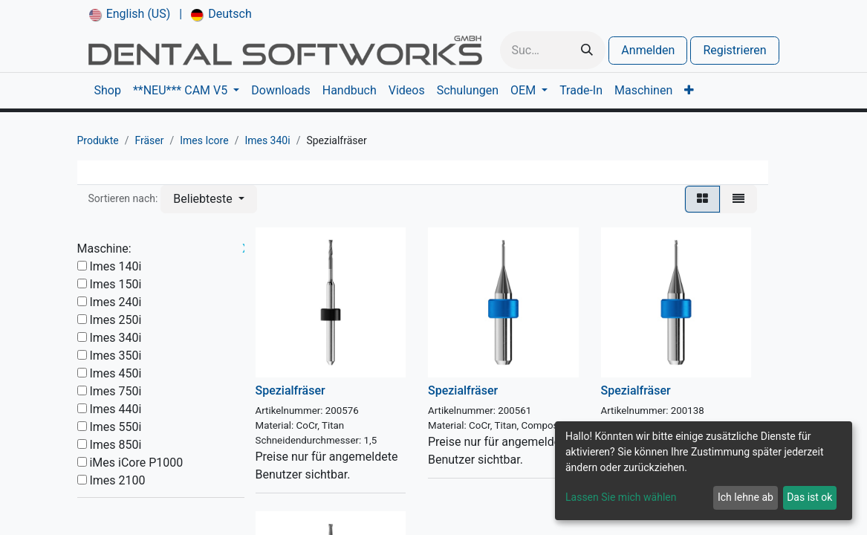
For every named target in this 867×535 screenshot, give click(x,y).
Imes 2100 (117, 480)
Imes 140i (115, 266)
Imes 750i (115, 391)
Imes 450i (115, 373)
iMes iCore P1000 (136, 462)
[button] (208, 199)
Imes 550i (115, 427)
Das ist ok (809, 497)
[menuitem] (130, 14)
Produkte (98, 140)
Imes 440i (115, 409)
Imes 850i (115, 445)
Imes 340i (267, 140)
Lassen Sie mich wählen (620, 497)
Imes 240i (115, 302)
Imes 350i (115, 355)
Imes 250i (115, 320)
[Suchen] (586, 50)
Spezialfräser (290, 390)
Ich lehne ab (745, 497)
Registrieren (734, 50)
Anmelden (648, 50)
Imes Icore (204, 140)
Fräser (148, 140)
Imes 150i (115, 284)
